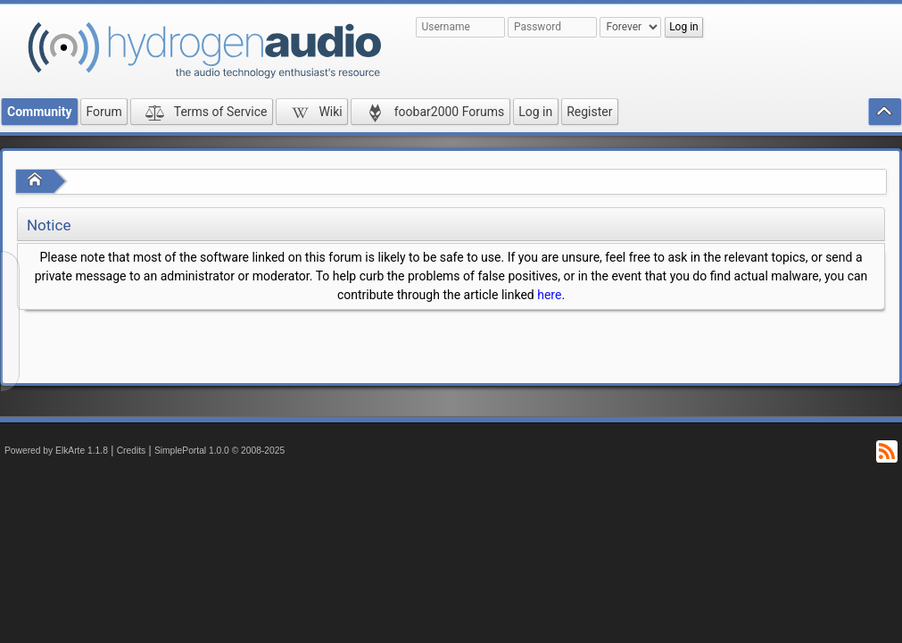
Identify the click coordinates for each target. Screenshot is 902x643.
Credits (131, 450)
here (549, 295)
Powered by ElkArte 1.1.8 (56, 450)
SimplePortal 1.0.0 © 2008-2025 (219, 450)
